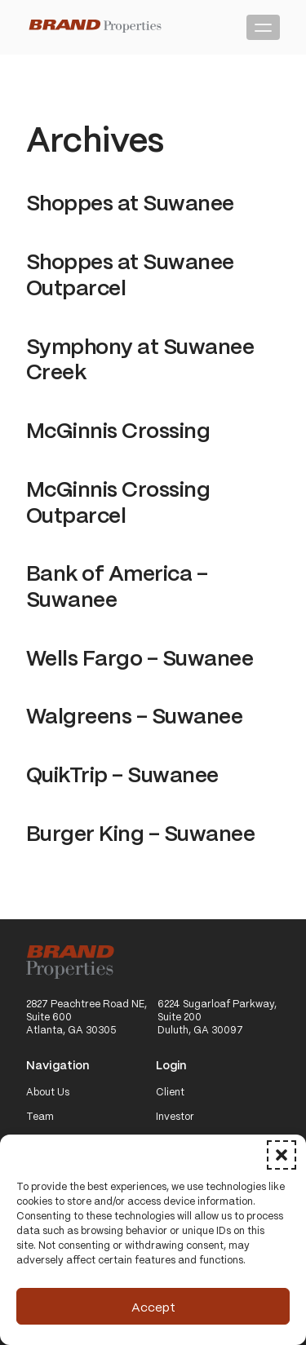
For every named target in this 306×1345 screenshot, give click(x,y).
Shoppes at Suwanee (130, 201)
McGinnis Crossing (118, 429)
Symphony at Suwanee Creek (140, 358)
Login (171, 1065)
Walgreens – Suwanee (134, 714)
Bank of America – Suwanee (116, 585)
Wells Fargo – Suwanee (139, 656)
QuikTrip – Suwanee (122, 773)
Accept (153, 1306)
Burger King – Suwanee (140, 832)
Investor (175, 1116)
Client (170, 1092)
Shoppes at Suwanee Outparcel (130, 273)
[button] (281, 1155)
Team (40, 1116)
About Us (47, 1092)
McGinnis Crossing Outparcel (118, 501)
